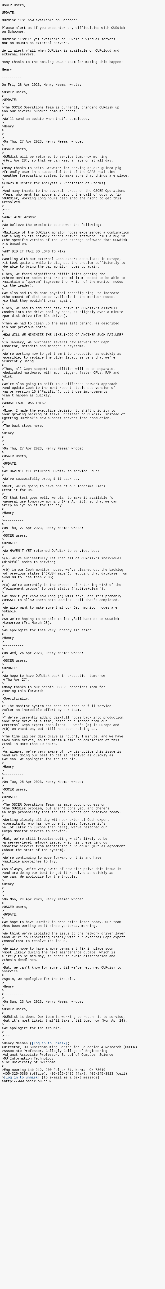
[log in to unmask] (49, 1238)
